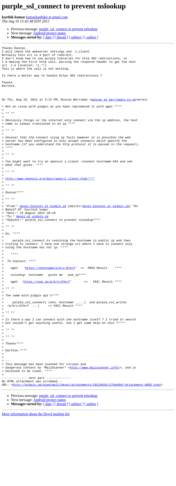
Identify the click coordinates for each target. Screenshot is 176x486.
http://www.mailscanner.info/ (95, 432)
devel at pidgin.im (32, 250)
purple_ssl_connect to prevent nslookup (68, 29)
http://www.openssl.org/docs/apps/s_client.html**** (50, 205)
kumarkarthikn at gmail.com (47, 17)
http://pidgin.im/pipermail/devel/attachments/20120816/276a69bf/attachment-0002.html (87, 453)
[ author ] (91, 37)
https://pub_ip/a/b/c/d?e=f (46, 329)
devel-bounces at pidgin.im (43, 238)
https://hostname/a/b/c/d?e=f (50, 312)
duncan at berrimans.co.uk (113, 110)
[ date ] (48, 37)
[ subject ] (76, 37)
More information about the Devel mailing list (36, 482)
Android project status (49, 33)
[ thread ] (61, 37)
